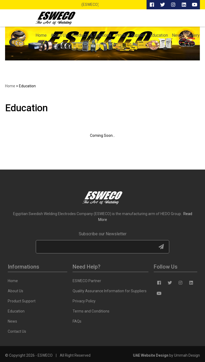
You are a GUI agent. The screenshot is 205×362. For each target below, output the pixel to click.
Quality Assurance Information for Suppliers (110, 291)
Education (159, 35)
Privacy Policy (84, 301)
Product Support (130, 35)
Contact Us (17, 331)
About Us (59, 35)
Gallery (193, 35)
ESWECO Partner (87, 281)
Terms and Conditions (91, 311)
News (177, 35)
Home (41, 35)
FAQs (77, 321)
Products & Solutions (91, 35)
